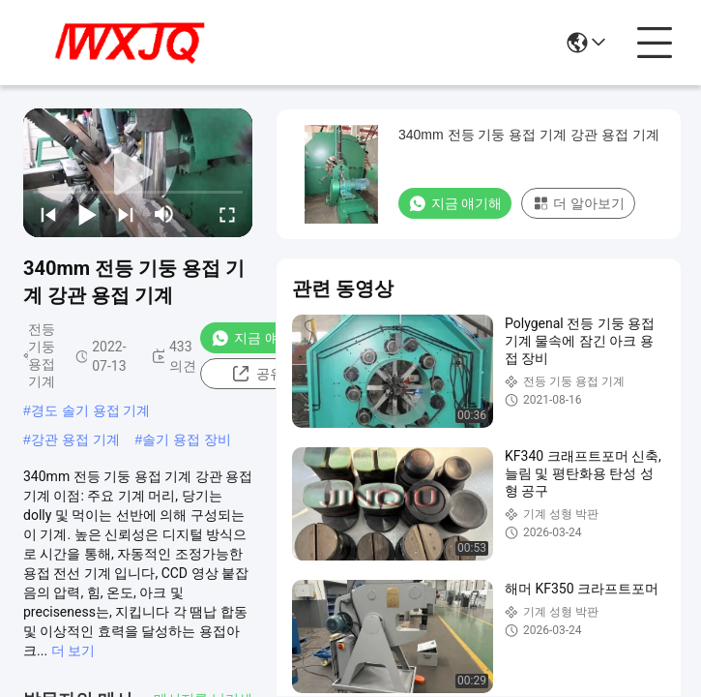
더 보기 (73, 650)
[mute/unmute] (164, 213)
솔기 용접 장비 (186, 439)
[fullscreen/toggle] (227, 213)
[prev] (48, 213)
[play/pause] (87, 213)
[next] (125, 213)
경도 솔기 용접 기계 (91, 410)
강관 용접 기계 (75, 439)
